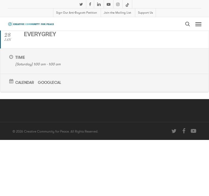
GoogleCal (49, 82)
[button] (198, 24)
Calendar (24, 82)
